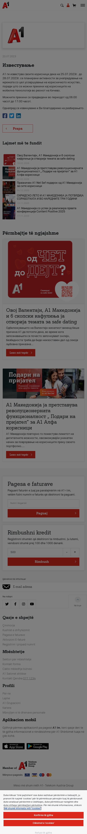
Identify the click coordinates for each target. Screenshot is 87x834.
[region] (43, 812)
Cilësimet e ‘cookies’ (43, 823)
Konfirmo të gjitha (43, 815)
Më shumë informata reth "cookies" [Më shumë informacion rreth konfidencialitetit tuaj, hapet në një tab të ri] (22, 808)
